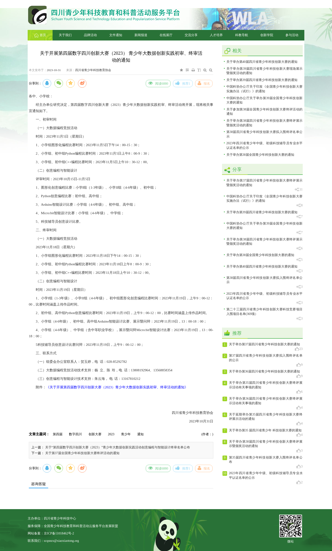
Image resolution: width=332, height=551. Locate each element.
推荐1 (182, 83)
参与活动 (291, 35)
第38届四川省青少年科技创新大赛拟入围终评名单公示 (264, 134)
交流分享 (191, 35)
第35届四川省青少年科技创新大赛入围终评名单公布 (262, 462)
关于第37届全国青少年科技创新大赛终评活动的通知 (82, 453)
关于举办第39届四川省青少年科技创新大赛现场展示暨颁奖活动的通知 (264, 71)
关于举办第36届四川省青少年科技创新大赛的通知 (262, 373)
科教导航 (241, 35)
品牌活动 (90, 35)
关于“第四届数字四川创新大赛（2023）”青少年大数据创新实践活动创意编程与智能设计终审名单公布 (117, 447)
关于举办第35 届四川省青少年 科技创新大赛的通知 (262, 432)
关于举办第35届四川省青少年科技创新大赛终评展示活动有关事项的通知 (262, 387)
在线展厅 (166, 35)
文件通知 (115, 35)
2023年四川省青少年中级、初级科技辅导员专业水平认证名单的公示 (264, 145)
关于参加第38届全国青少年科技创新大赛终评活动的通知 (264, 112)
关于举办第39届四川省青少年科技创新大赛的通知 (261, 80)
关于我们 (65, 35)
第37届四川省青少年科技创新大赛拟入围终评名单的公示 (262, 360)
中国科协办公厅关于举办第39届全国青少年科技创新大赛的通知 (264, 100)
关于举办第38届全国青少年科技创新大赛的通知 (260, 154)
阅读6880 (158, 83)
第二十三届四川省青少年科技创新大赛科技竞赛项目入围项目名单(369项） (264, 314)
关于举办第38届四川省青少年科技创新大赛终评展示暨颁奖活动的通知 (264, 123)
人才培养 (216, 35)
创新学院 (266, 35)
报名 (204, 83)
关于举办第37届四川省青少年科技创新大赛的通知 (262, 346)
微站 (290, 541)
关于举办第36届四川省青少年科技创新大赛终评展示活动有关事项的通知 (262, 403)
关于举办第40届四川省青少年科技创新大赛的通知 (261, 61)
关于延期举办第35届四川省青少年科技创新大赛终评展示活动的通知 (262, 419)
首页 (40, 35)
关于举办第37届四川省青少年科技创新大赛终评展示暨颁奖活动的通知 (264, 185)
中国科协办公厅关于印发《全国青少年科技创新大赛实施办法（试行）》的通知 (264, 89)
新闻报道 (140, 35)
